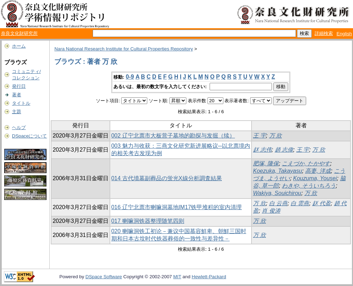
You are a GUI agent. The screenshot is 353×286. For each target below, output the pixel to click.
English (344, 33)
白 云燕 (278, 203)
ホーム (19, 46)
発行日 (19, 86)
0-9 (130, 77)
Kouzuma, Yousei (315, 178)
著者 (16, 94)
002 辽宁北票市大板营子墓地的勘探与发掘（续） (173, 136)
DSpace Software (104, 276)
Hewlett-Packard (209, 276)
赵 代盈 (321, 203)
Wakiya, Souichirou (277, 193)
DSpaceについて (29, 136)
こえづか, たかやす (306, 163)
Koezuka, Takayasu (277, 171)
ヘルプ (19, 127)
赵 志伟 (262, 150)
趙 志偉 (284, 150)
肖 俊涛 (271, 211)
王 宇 (259, 136)
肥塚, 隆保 (266, 163)
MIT (177, 276)
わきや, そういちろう (309, 186)
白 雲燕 (300, 203)
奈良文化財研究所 (19, 33)
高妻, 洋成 (318, 171)
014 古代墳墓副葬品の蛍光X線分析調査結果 (166, 178)
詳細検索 (324, 33)
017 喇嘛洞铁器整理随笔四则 (147, 221)
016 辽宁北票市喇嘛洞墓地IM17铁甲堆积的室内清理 (176, 207)
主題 (16, 111)
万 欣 (275, 136)
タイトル (21, 103)
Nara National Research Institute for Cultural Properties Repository (123, 48)
